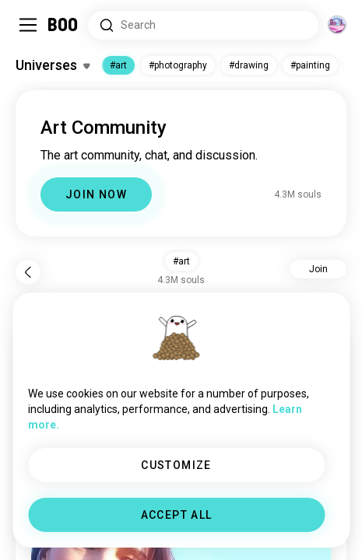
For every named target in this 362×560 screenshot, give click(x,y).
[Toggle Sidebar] (28, 25)
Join (318, 269)
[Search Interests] (203, 25)
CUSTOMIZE (176, 465)
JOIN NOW (96, 194)
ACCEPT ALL (177, 515)
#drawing (249, 65)
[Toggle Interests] (53, 65)
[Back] (28, 272)
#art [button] (181, 261)
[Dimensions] (337, 25)
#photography (178, 65)
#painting (310, 65)
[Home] (63, 24)
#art (118, 65)
